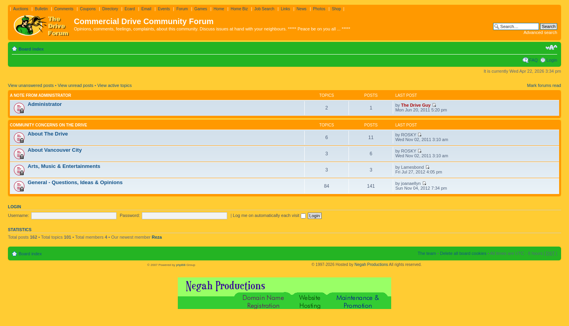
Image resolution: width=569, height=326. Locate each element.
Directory (110, 9)
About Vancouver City (55, 150)
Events (164, 9)
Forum (182, 9)
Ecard (129, 9)
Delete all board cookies (463, 253)
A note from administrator (40, 95)
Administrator (45, 104)
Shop (336, 9)
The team (427, 253)
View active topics (114, 85)
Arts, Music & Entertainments (64, 166)
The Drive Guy (416, 105)
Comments (63, 9)
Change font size (551, 47)
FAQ (533, 60)
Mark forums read (544, 85)
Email (146, 9)
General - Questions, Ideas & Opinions (75, 182)
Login (551, 60)
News (302, 9)
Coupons (88, 9)
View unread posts (75, 85)
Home (219, 9)
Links (285, 9)
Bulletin (41, 9)
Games (200, 9)
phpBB (180, 265)
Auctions (20, 9)
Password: (130, 215)
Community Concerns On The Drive (48, 125)
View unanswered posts (31, 85)
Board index (31, 49)
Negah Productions (371, 264)
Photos (319, 9)
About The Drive (48, 134)
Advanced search (540, 32)
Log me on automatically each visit (269, 215)
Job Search (264, 9)
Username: (18, 215)
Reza (157, 237)
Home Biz (239, 9)
